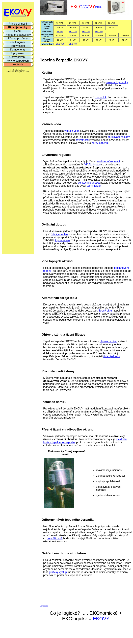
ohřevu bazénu (108, 341)
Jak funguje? (17, 42)
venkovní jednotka (89, 182)
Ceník (17, 31)
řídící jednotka (59, 234)
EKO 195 (86, 31)
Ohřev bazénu (17, 57)
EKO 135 (73, 31)
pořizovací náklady (119, 136)
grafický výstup (58, 572)
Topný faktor (17, 45)
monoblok (100, 97)
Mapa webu (44, 606)
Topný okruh (106, 310)
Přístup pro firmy (18, 38)
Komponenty (17, 49)
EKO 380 (73, 44)
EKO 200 (98, 31)
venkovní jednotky (117, 82)
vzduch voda (71, 130)
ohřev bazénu (100, 143)
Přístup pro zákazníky (18, 34)
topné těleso (62, 240)
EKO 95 (60, 31)
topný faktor (94, 185)
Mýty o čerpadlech (18, 60)
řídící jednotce (92, 164)
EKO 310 (60, 44)
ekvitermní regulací (108, 161)
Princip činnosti (18, 23)
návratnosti (82, 140)
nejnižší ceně (54, 538)
